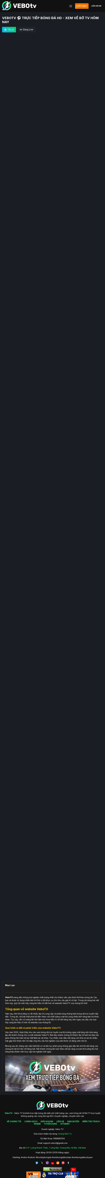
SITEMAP (65, 1124)
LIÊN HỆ (60, 1121)
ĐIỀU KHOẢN (47, 1121)
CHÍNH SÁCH (30, 1121)
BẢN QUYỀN (73, 1121)
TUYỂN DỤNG (50, 1124)
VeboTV (9, 997)
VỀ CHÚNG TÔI (14, 1121)
